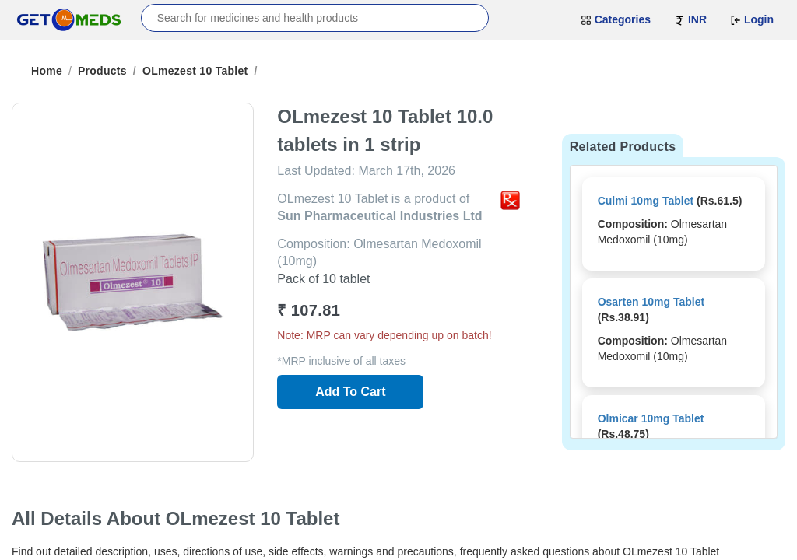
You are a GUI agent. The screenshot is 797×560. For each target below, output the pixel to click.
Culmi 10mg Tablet (645, 200)
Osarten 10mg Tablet (651, 302)
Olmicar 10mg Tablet (651, 418)
